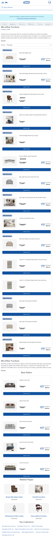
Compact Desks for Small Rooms (11, 532)
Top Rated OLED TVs (7, 529)
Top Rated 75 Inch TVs (23, 526)
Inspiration (48, 24)
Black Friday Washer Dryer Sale (24, 529)
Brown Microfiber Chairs (14, 497)
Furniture (4, 24)
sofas (8, 29)
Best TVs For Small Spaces (41, 529)
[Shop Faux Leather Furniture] (38, 508)
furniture (3, 29)
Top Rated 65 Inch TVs (8, 535)
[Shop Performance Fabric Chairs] (14, 508)
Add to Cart (26, 66)
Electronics (22, 24)
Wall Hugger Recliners (28, 532)
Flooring (39, 24)
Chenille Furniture (38, 497)
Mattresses (31, 24)
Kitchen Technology (37, 526)
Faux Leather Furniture (39, 516)
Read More (3, 40)
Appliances (13, 24)
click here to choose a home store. (26, 18)
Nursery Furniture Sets (42, 532)
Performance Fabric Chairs (14, 516)
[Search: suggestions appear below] (26, 8)
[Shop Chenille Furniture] (38, 489)
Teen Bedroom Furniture (9, 526)
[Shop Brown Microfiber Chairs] (14, 489)
